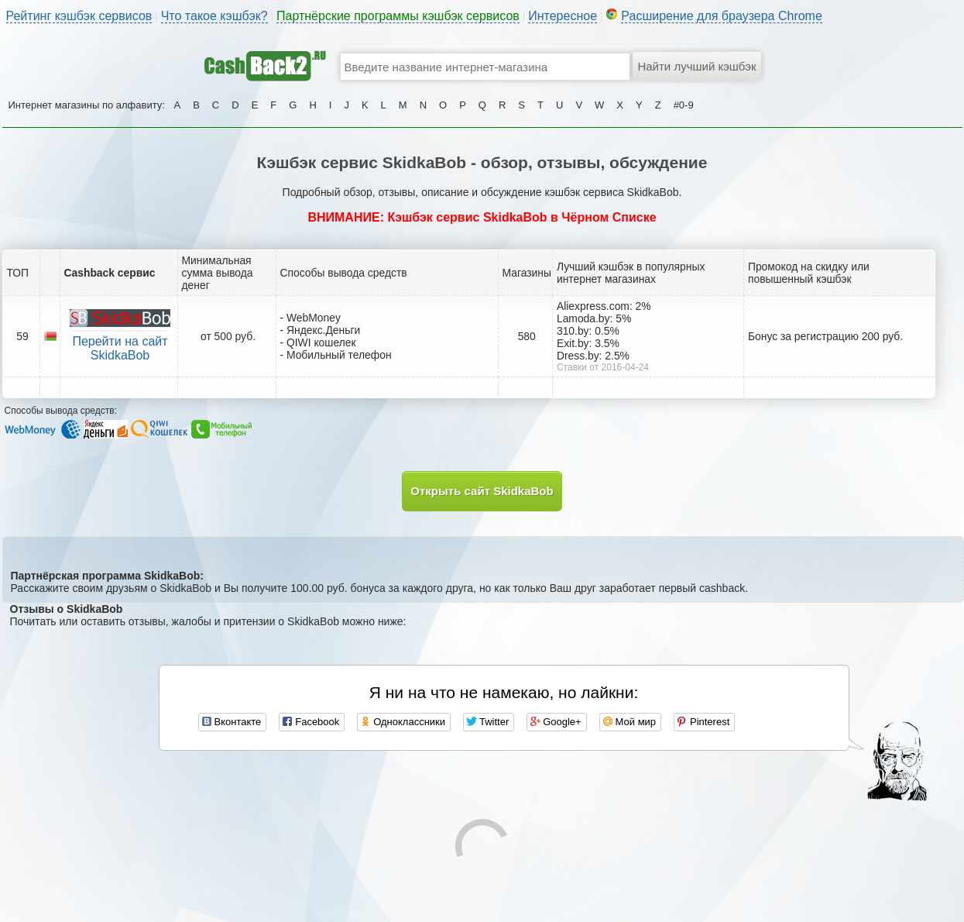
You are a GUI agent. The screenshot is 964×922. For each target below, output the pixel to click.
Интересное (562, 15)
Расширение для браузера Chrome (721, 15)
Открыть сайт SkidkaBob (481, 490)
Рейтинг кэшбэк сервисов (79, 15)
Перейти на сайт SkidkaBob (119, 348)
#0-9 (684, 105)
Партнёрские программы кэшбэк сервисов (398, 15)
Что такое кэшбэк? (214, 15)
